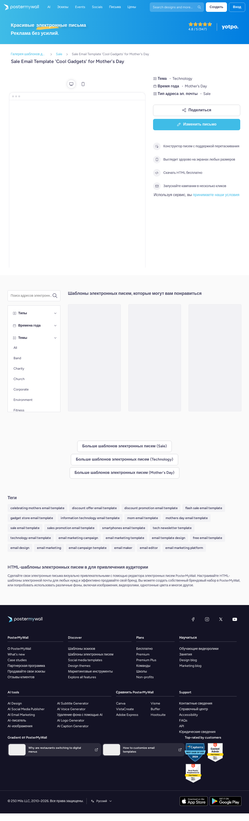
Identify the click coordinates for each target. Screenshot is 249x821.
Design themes (79, 666)
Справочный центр (193, 709)
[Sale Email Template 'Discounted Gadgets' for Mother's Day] (94, 357)
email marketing (49, 548)
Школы (141, 671)
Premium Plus (146, 660)
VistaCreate (125, 709)
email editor (149, 548)
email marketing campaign (78, 538)
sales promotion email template (71, 528)
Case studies (17, 660)
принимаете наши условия (216, 195)
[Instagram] (207, 619)
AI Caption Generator (73, 726)
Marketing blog (190, 666)
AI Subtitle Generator (73, 703)
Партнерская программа (26, 666)
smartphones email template (123, 528)
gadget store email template (31, 518)
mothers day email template (187, 518)
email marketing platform (184, 548)
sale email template (25, 528)
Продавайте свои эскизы (26, 671)
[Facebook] (193, 619)
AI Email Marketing (21, 715)
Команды (143, 666)
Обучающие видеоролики (199, 649)
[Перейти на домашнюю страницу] (19, 7)
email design (19, 548)
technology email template (30, 538)
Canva (120, 703)
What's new (16, 654)
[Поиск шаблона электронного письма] (31, 295)
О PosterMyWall (19, 649)
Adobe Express (127, 715)
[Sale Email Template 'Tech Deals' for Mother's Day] (154, 357)
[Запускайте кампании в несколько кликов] (157, 186)
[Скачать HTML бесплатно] (157, 173)
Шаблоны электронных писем (90, 654)
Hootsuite (158, 715)
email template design (168, 538)
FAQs (183, 720)
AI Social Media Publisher (26, 709)
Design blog (188, 660)
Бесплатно (144, 649)
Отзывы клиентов (21, 677)
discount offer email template (94, 508)
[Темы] (55, 338)
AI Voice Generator (71, 709)
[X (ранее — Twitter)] (221, 619)
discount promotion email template (151, 508)
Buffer (155, 709)
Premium (142, 654)
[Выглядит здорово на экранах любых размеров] (157, 159)
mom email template (142, 518)
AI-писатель (17, 720)
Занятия (185, 654)
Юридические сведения (197, 732)
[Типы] (55, 313)
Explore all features (82, 677)
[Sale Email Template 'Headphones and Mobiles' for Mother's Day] (215, 357)
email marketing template (125, 538)
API (181, 726)
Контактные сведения (195, 703)
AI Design (15, 703)
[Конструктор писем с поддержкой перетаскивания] (157, 146)
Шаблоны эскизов (81, 649)
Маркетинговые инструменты (90, 671)
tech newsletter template (172, 528)
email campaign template (88, 548)
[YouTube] (235, 619)
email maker (123, 548)
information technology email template (90, 518)
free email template (207, 538)
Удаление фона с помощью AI (80, 715)
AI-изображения (20, 726)
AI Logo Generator (70, 720)
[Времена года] (55, 326)
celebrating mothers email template (37, 508)
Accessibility (188, 715)
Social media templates (85, 660)
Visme (155, 703)
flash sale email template (203, 508)
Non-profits (145, 677)
